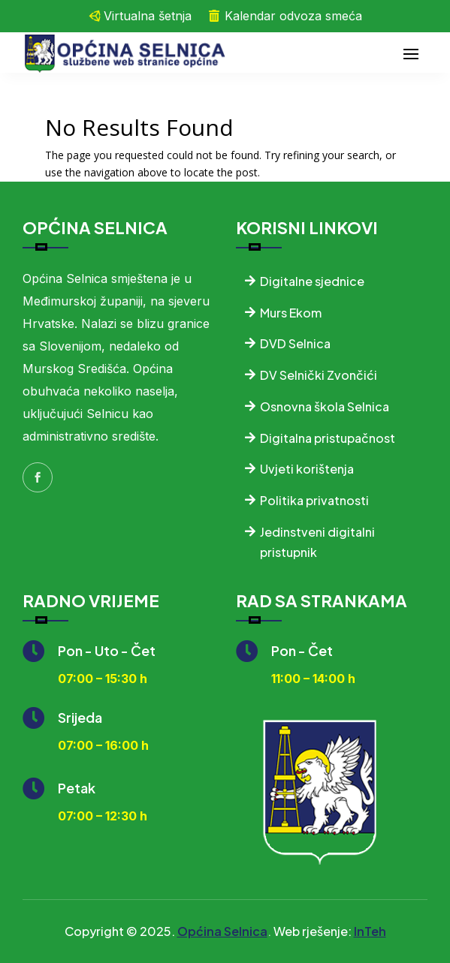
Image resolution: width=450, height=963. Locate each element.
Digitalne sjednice (312, 281)
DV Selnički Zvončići (318, 375)
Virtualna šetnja (148, 15)
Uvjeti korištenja (307, 469)
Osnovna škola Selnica (324, 406)
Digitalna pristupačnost (327, 438)
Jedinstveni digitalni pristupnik (317, 542)
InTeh (370, 931)
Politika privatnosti (314, 500)
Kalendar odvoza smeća (293, 15)
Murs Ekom (291, 312)
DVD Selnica (295, 343)
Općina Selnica (222, 931)
